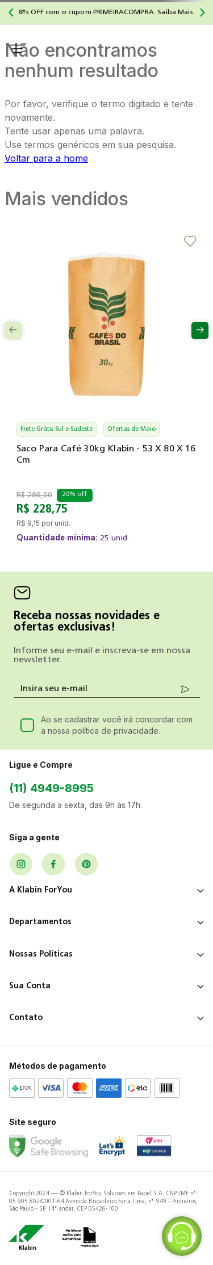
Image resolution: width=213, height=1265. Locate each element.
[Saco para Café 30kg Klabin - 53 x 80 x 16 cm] (106, 398)
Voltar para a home (46, 158)
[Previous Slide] (10, 12)
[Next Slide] (202, 12)
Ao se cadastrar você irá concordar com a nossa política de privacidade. (117, 724)
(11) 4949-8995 (51, 788)
